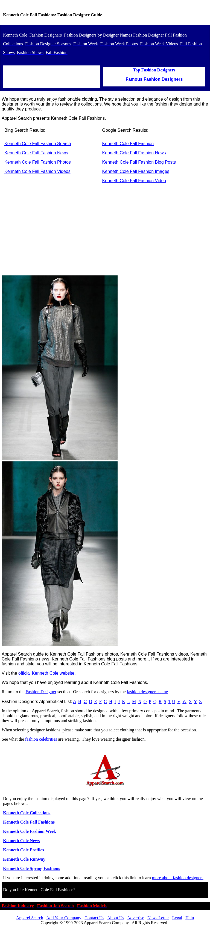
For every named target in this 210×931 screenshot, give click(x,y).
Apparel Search (29, 917)
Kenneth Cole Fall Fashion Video (134, 180)
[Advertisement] (105, 233)
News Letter (158, 917)
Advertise (135, 917)
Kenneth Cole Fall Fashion (128, 143)
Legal (177, 917)
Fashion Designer (41, 691)
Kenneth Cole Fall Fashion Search (37, 143)
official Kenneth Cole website (46, 673)
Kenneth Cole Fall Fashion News (36, 153)
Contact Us (94, 917)
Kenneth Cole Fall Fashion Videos (37, 171)
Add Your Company (63, 917)
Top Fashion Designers (154, 70)
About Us (115, 917)
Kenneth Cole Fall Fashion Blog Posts (139, 162)
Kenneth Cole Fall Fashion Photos (37, 162)
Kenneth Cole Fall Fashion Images (135, 171)
